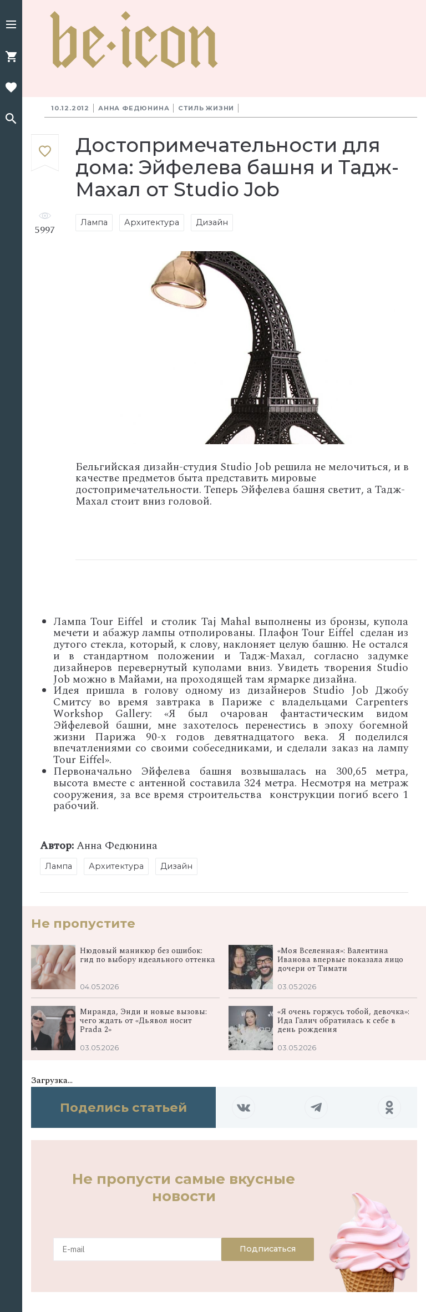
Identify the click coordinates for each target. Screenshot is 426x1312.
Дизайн (212, 222)
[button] (11, 25)
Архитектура (151, 222)
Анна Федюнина (133, 108)
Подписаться (268, 1249)
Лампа (94, 222)
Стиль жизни (206, 108)
